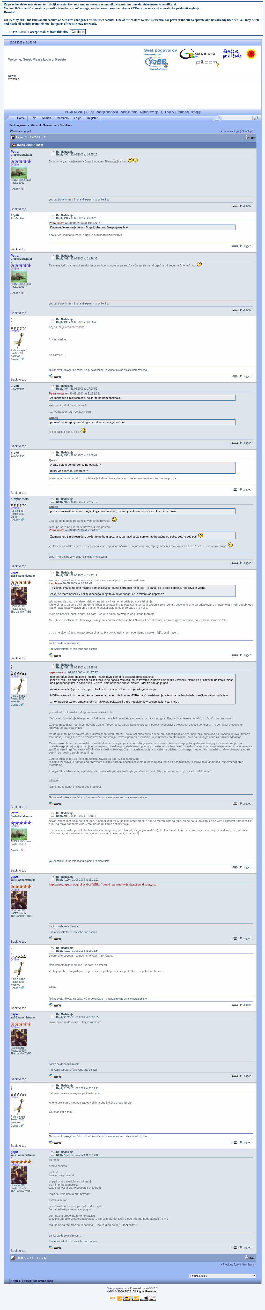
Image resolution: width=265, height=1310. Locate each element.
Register (61, 59)
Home (20, 118)
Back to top (18, 209)
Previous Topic (231, 131)
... (28, 137)
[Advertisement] (133, 95)
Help (33, 118)
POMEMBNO (74, 112)
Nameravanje (149, 112)
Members (62, 118)
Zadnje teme (129, 112)
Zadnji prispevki (107, 112)
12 (45, 137)
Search (46, 118)
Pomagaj (182, 112)
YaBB (110, 1291)
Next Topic (248, 131)
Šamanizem (50, 125)
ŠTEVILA (167, 112)
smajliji (196, 112)
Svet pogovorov (19, 125)
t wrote (53, 583)
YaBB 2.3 (151, 1288)
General (36, 125)
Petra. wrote (56, 223)
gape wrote (56, 672)
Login (47, 59)
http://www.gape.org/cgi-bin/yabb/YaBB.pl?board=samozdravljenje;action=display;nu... (103, 884)
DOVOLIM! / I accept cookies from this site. (38, 32)
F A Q (90, 112)
